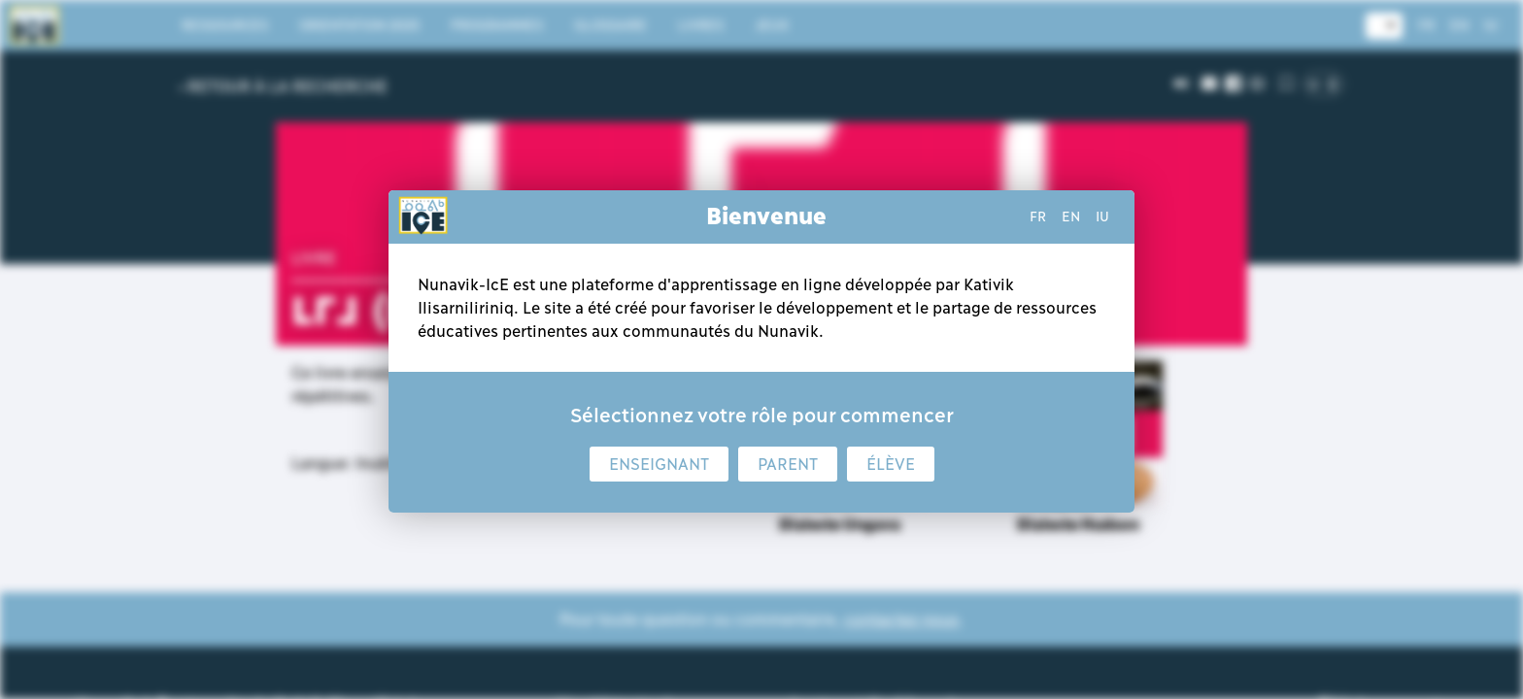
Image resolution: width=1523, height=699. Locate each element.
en (1071, 216)
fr (1038, 216)
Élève (890, 464)
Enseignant (659, 464)
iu (1102, 216)
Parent (788, 464)
